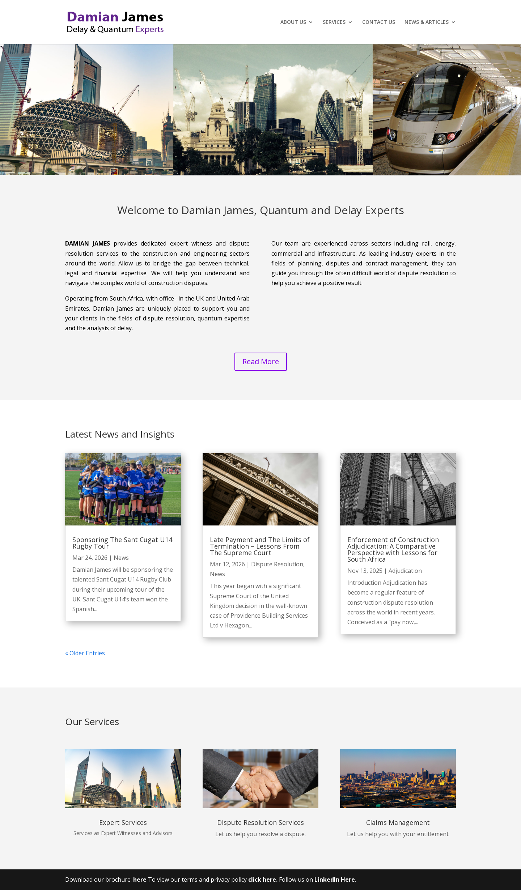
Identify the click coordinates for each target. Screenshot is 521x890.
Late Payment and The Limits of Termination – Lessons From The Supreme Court (260, 546)
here (140, 879)
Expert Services (123, 822)
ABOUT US (293, 22)
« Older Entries (85, 653)
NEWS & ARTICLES (426, 22)
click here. (263, 879)
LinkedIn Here (334, 879)
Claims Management (398, 822)
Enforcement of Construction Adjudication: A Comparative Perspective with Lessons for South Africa (393, 549)
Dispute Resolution (277, 564)
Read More (260, 361)
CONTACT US (378, 22)
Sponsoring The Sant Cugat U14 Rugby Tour (122, 542)
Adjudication (405, 571)
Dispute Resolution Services (260, 822)
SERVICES (334, 22)
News (121, 558)
